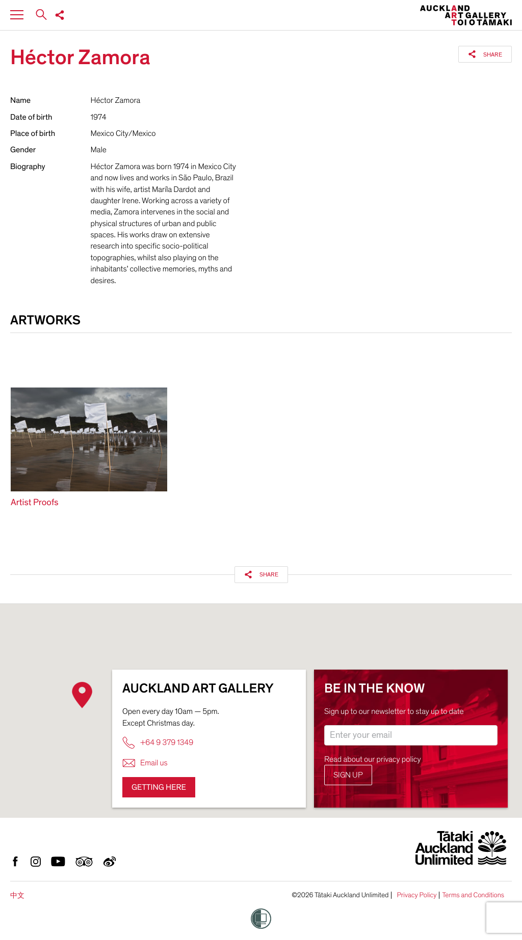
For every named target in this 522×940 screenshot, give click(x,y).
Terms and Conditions (473, 895)
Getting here (159, 787)
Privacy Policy (416, 895)
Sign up (348, 775)
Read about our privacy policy (372, 759)
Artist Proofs (35, 503)
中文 (17, 895)
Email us (145, 763)
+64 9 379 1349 (157, 742)
